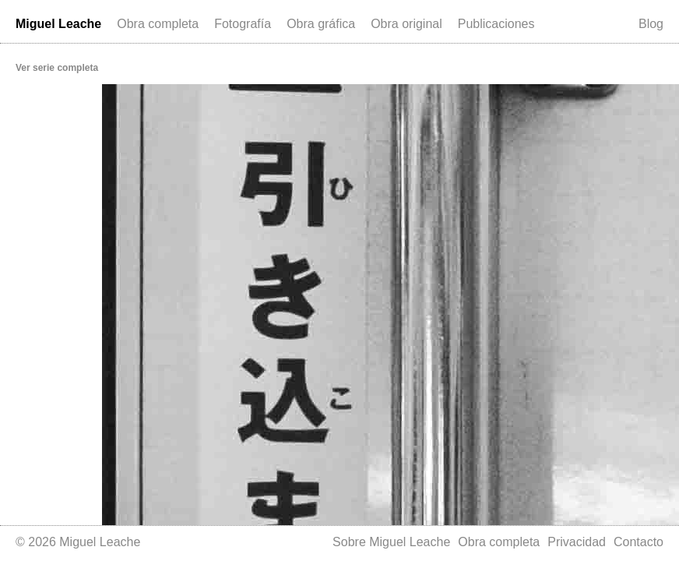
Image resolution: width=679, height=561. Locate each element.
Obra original (406, 23)
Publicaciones (496, 23)
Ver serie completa (57, 67)
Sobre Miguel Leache (391, 542)
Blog (651, 23)
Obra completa (158, 23)
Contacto (638, 542)
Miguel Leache (58, 23)
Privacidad (576, 542)
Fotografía (242, 23)
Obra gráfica (321, 23)
